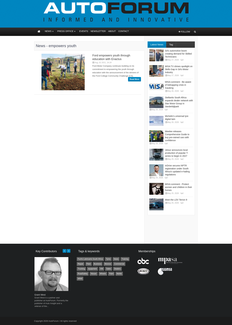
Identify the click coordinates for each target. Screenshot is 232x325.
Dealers (117, 269)
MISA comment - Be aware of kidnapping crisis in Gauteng (178, 85)
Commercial (119, 264)
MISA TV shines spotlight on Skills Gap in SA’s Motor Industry (179, 69)
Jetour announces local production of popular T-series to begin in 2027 (176, 153)
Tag (171, 44)
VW (101, 269)
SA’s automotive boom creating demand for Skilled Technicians (178, 53)
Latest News (156, 44)
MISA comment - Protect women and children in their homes (178, 187)
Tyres (108, 259)
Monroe (108, 264)
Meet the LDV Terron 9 (176, 199)
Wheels (103, 274)
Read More (134, 79)
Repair (80, 264)
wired (80, 278)
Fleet (88, 264)
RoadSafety (83, 274)
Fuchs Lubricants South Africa (90, 259)
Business (98, 264)
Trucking (81, 269)
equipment (92, 269)
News (116, 259)
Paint (111, 274)
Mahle (119, 274)
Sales (108, 269)
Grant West (40, 294)
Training (125, 259)
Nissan (94, 274)
